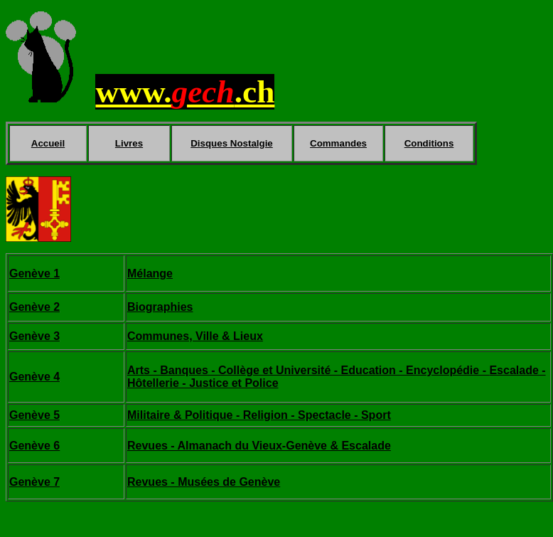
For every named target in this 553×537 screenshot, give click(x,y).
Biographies (160, 307)
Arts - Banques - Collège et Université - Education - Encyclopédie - (308, 370)
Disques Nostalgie (231, 143)
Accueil (48, 143)
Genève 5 (34, 415)
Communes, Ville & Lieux (195, 336)
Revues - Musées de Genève (203, 482)
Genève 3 (34, 336)
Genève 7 (34, 482)
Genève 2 (34, 307)
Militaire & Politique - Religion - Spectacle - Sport (259, 415)
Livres (129, 143)
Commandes (338, 143)
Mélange (150, 273)
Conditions (429, 143)
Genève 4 (34, 377)
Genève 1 (34, 273)
